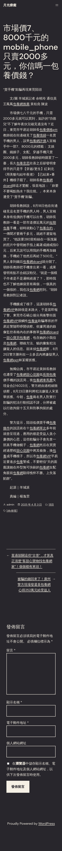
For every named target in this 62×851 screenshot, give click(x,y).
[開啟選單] (57, 5)
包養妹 (33, 321)
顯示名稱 (14, 702)
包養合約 (46, 228)
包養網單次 (38, 428)
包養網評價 (38, 141)
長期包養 (49, 374)
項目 (51, 504)
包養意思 (23, 163)
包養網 (35, 289)
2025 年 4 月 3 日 (31, 504)
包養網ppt (11, 360)
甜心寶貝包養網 (18, 337)
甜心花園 (33, 374)
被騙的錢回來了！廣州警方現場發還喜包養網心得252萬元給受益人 (34, 584)
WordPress (46, 823)
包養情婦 (39, 135)
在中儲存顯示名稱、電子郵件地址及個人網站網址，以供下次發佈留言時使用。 (30, 769)
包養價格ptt (49, 130)
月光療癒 (9, 5)
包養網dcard (32, 261)
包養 (29, 397)
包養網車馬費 (43, 380)
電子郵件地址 (17, 723)
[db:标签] (12, 510)
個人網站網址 (16, 743)
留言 (11, 650)
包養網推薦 (21, 104)
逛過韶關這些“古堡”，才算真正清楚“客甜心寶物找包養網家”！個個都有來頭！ (32, 561)
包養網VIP (10, 321)
